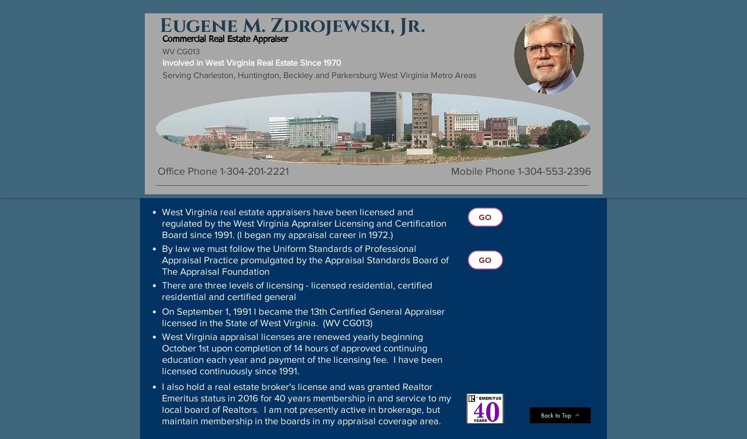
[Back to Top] (560, 415)
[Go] (485, 217)
